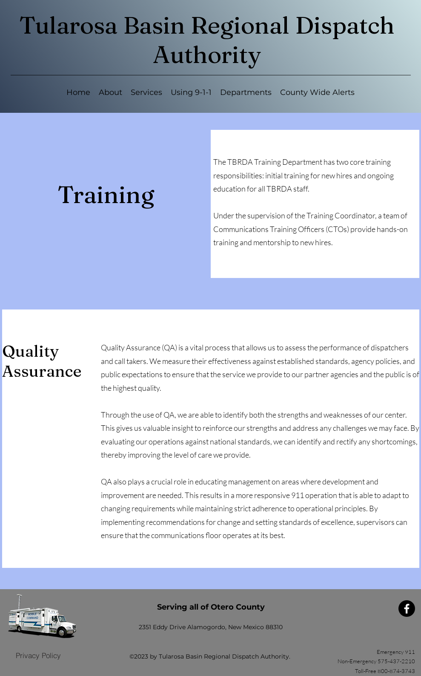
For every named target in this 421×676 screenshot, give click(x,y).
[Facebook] (406, 608)
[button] (146, 92)
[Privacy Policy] (38, 655)
